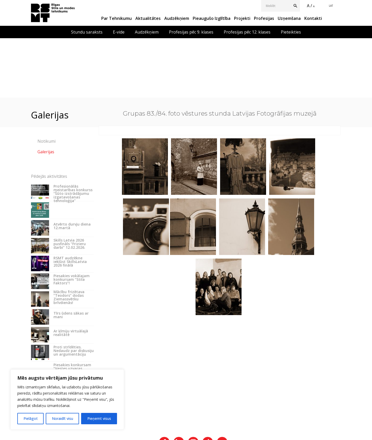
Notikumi (46, 141)
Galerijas (45, 152)
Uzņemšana (289, 18)
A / (309, 6)
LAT (331, 5)
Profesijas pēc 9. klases (191, 32)
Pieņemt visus (99, 418)
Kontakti (313, 18)
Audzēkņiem (176, 18)
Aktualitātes (148, 18)
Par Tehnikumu (116, 18)
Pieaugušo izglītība (211, 18)
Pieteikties (291, 32)
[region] (67, 399)
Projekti (242, 18)
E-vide (119, 32)
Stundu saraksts (87, 32)
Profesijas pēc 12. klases (247, 32)
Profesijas (264, 18)
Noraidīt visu (62, 418)
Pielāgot (31, 418)
